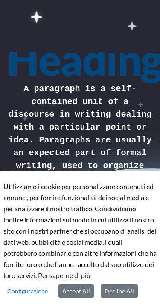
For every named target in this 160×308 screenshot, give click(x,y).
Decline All (119, 291)
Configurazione (27, 291)
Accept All (76, 291)
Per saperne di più (64, 275)
